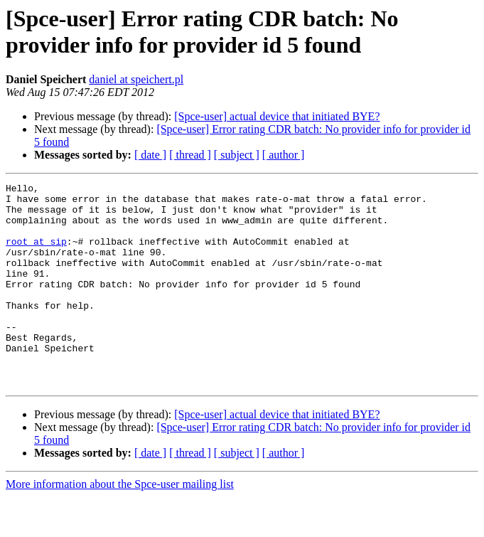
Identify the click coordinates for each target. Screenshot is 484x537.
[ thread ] (190, 155)
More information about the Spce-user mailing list (120, 525)
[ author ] (283, 155)
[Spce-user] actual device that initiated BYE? (277, 116)
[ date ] (150, 155)
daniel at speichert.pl (136, 79)
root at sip (36, 254)
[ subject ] (236, 155)
